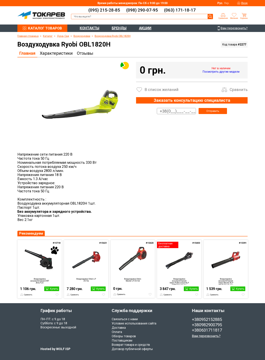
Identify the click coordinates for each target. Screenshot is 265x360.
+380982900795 (207, 324)
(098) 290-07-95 (142, 10)
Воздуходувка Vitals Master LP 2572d (132, 280)
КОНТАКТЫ (89, 28)
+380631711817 (207, 330)
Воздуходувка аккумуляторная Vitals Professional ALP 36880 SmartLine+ (179, 281)
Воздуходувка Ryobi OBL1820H (113, 36)
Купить (54, 288)
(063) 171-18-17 (180, 10)
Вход (244, 3)
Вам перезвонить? (206, 336)
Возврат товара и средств (131, 345)
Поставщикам (122, 340)
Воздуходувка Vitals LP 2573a (86, 280)
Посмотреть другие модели (220, 71)
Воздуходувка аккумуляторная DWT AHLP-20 (39, 281)
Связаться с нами (125, 319)
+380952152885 (207, 319)
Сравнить (239, 89)
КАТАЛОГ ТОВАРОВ (45, 28)
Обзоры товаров (124, 336)
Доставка (119, 327)
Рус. (220, 3)
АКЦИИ (145, 28)
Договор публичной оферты (132, 349)
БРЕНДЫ (119, 28)
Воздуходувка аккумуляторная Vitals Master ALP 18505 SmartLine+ (225, 281)
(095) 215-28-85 (104, 10)
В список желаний (162, 89)
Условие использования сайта (134, 323)
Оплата (117, 332)
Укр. (226, 3)
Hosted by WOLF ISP (55, 349)
